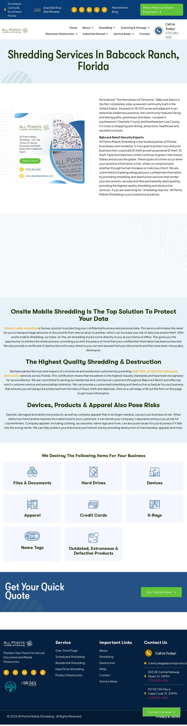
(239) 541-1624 (158, 683)
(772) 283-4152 (158, 666)
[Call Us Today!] (158, 30)
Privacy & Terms (168, 703)
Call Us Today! (165, 639)
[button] (161, 10)
